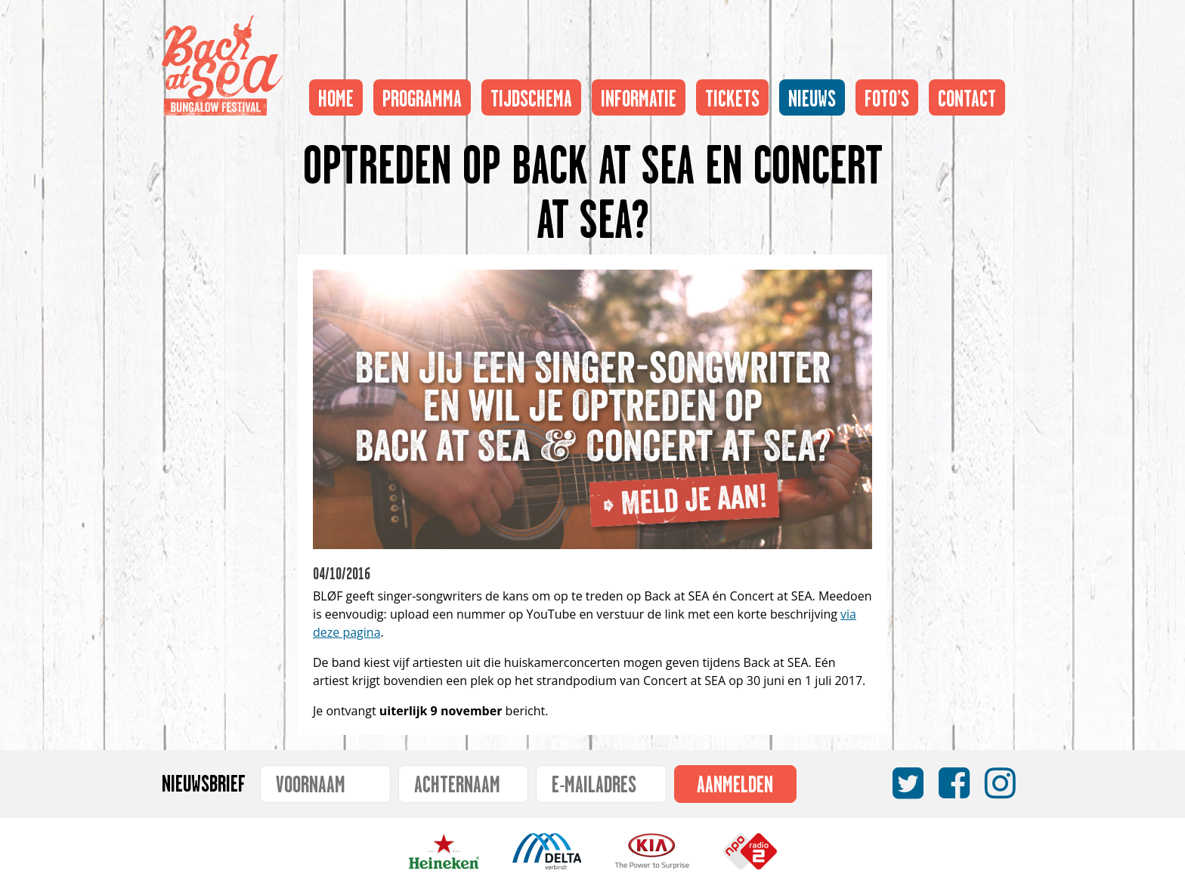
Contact (967, 94)
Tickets (732, 94)
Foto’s (887, 94)
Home (336, 94)
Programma (422, 94)
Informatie (638, 94)
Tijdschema (531, 94)
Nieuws (812, 94)
